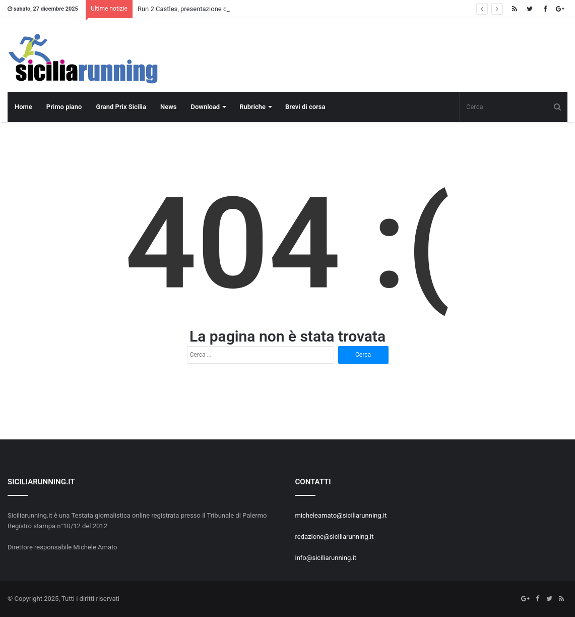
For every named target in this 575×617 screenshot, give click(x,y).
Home (23, 106)
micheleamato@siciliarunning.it (341, 515)
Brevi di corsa (305, 106)
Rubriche (252, 106)
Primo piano (64, 106)
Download (205, 106)
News (168, 106)
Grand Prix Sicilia (121, 106)
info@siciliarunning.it (326, 558)
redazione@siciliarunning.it (334, 536)
